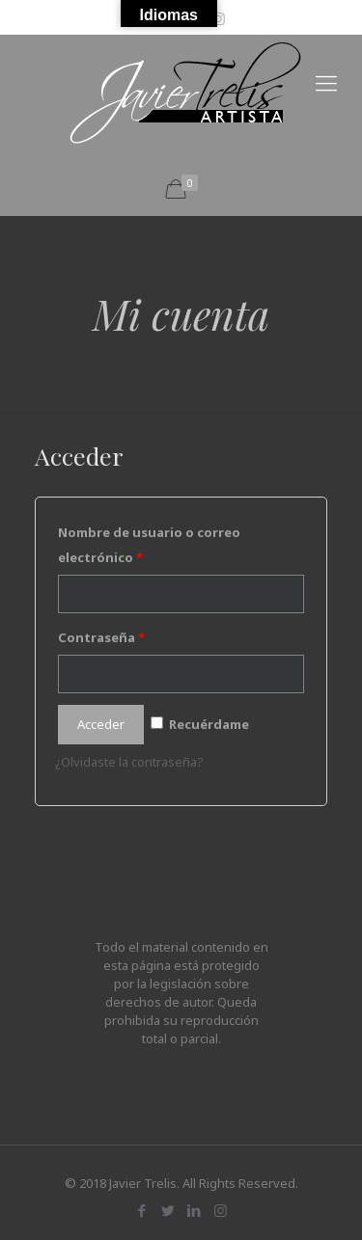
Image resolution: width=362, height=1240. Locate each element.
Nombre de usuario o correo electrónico (149, 545)
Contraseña (101, 637)
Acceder (101, 724)
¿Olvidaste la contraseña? (129, 761)
